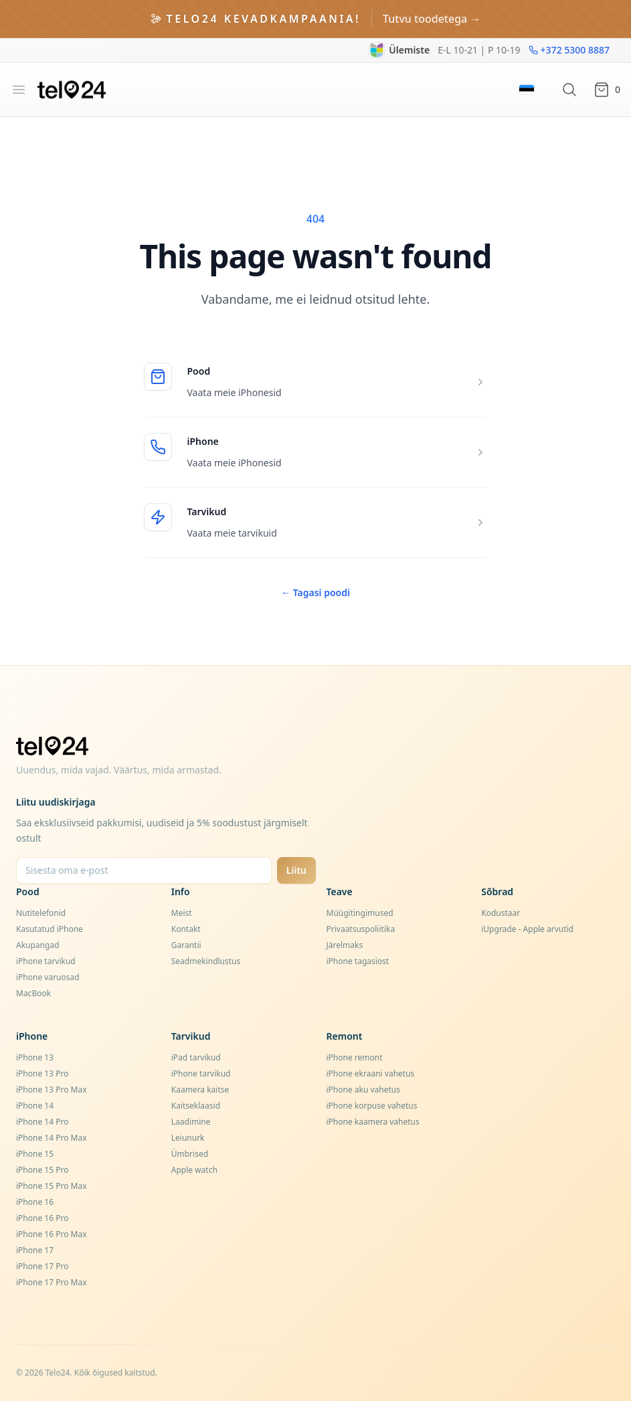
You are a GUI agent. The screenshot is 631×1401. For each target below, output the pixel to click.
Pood (199, 371)
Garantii (186, 945)
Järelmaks (345, 945)
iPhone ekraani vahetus (371, 1073)
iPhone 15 (35, 1153)
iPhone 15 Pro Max (51, 1186)
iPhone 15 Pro (42, 1170)
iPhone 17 (35, 1250)
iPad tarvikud (196, 1057)
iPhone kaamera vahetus (373, 1121)
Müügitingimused (360, 913)
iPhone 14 (35, 1105)
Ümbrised (189, 1153)
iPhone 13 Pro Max (51, 1089)
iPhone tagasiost (358, 961)
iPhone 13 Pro (42, 1073)
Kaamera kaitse (200, 1089)
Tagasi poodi (315, 592)
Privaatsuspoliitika (361, 929)
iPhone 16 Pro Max (51, 1234)
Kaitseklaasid (195, 1105)
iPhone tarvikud (46, 961)
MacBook (33, 993)
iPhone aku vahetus (364, 1089)
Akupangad (38, 945)
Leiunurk (188, 1137)
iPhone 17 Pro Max (51, 1282)
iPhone (203, 441)
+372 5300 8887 (569, 49)
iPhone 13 (35, 1057)
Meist (181, 913)
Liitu (296, 870)
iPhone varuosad (48, 977)
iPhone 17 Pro (42, 1266)
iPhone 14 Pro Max (51, 1137)
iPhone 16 (35, 1202)
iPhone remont (355, 1057)
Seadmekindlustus (206, 961)
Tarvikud (207, 511)
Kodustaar (500, 913)
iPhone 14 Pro (42, 1121)
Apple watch (194, 1170)
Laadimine (191, 1121)
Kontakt (186, 929)
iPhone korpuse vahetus (372, 1105)
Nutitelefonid (41, 913)
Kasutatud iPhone (49, 929)
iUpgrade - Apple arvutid (527, 929)
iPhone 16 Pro (42, 1218)
